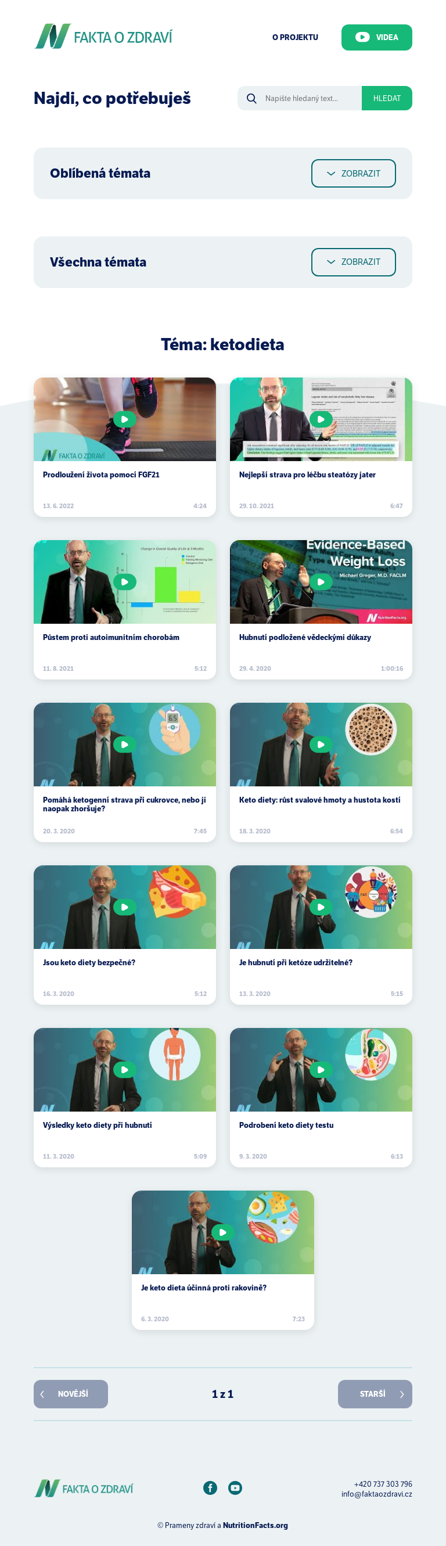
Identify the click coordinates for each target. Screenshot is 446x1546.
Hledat (387, 98)
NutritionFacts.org (255, 1525)
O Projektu (295, 37)
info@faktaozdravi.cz (376, 1494)
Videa (376, 37)
